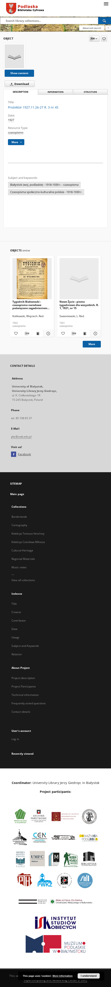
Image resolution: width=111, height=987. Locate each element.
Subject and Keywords (25, 646)
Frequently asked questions (28, 703)
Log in (15, 739)
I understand (89, 975)
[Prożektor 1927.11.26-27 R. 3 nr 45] (14, 56)
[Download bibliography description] (26, 333)
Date (14, 629)
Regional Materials (23, 559)
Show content (19, 73)
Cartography (19, 525)
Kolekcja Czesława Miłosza (28, 542)
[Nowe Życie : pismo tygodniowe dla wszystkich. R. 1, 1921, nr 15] (79, 278)
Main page (17, 494)
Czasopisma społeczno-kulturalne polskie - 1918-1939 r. (46, 192)
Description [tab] (20, 92)
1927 (11, 120)
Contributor (18, 620)
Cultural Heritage (22, 550)
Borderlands (19, 517)
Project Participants (23, 686)
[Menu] (106, 3)
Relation (16, 654)
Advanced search (92, 28)
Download (18, 84)
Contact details (20, 712)
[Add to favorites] (104, 38)
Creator (16, 612)
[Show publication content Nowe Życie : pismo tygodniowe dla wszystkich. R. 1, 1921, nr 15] (84, 333)
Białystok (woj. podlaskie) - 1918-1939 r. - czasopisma (44, 185)
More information (63, 976)
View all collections (23, 580)
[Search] (104, 20)
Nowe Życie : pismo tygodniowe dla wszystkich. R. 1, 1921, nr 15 (79, 305)
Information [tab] (55, 92)
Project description (23, 678)
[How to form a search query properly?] (108, 28)
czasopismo (15, 132)
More (91, 344)
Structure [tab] (90, 92)
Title (14, 604)
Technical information (25, 695)
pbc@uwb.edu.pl (21, 436)
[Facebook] (13, 454)
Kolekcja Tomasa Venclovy (27, 533)
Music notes (19, 567)
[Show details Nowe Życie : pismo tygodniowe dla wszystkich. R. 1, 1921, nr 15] (94, 333)
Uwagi (15, 637)
